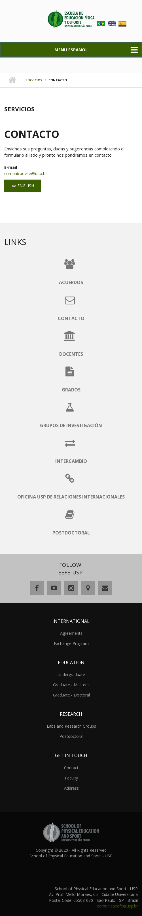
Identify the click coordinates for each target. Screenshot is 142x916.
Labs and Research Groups (71, 726)
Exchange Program (71, 643)
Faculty (71, 778)
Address (71, 788)
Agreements (71, 633)
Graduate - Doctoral (71, 695)
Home (12, 80)
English (23, 185)
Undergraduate (71, 674)
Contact (71, 767)
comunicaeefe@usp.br (25, 173)
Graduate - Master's (71, 684)
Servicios (34, 80)
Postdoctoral (71, 736)
